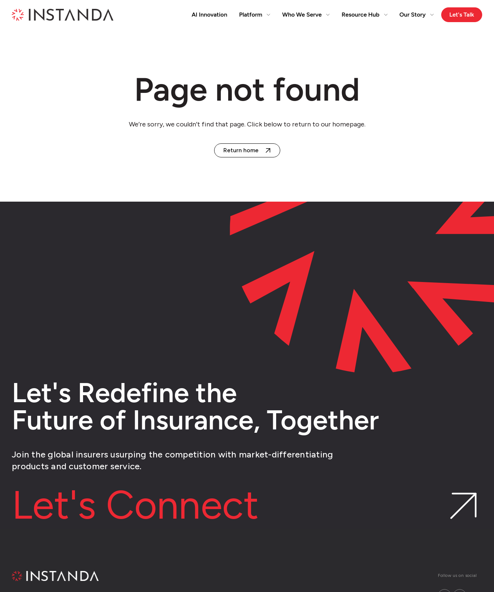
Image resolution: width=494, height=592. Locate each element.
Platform (254, 14)
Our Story (416, 14)
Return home (240, 150)
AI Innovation (209, 14)
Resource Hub (364, 14)
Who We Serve (306, 14)
